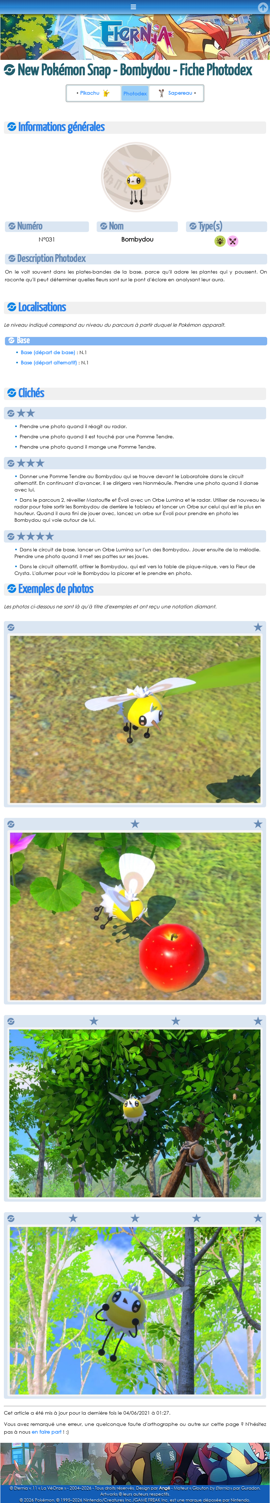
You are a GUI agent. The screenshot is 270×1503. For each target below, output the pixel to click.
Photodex (135, 93)
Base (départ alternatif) (49, 362)
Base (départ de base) (48, 352)
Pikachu (96, 92)
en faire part (47, 1431)
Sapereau (174, 92)
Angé (164, 1488)
